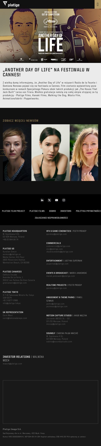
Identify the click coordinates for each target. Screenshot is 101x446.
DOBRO (52, 211)
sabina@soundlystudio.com (59, 342)
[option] (50, 152)
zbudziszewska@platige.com (59, 252)
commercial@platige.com (58, 246)
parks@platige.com (55, 304)
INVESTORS (65, 211)
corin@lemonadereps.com (15, 318)
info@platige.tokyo (12, 303)
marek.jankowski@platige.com (60, 276)
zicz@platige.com (54, 249)
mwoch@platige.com (12, 364)
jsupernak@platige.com (57, 264)
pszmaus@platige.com (57, 306)
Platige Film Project (13, 211)
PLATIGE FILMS (37, 211)
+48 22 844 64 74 (10, 240)
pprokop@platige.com (56, 234)
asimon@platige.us (12, 254)
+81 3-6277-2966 (10, 300)
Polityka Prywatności (88, 211)
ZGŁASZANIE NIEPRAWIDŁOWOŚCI (51, 218)
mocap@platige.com (56, 324)
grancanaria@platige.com (15, 283)
